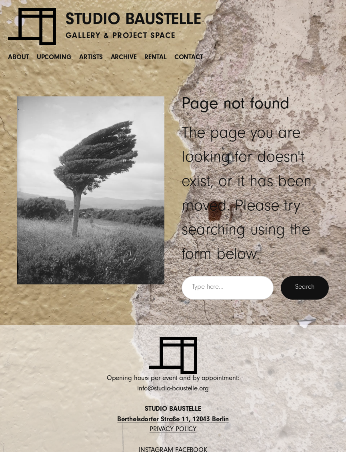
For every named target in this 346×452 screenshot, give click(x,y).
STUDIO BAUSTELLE (133, 21)
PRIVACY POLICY (173, 430)
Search (304, 287)
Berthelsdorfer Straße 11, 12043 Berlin (172, 420)
